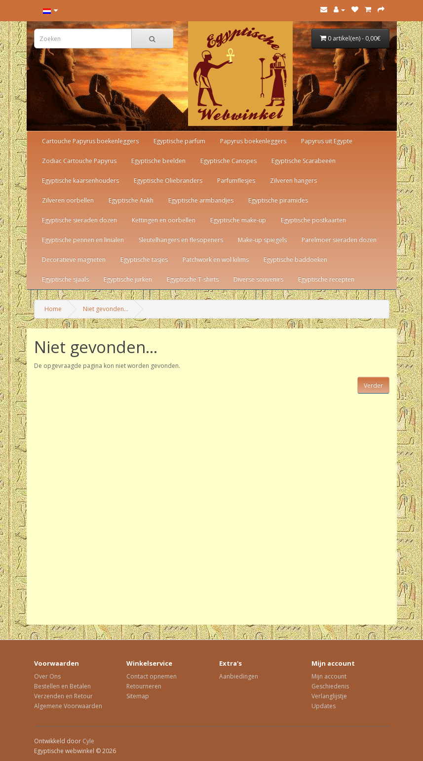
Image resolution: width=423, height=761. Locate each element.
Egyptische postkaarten (313, 220)
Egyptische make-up (238, 220)
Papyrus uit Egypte (326, 141)
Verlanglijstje (329, 696)
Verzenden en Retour (63, 696)
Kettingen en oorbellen (163, 220)
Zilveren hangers (293, 180)
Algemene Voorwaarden (68, 706)
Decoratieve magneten (74, 259)
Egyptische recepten (326, 279)
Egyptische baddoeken (295, 259)
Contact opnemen (151, 676)
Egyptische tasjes (144, 259)
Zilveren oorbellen (68, 200)
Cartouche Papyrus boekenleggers (90, 141)
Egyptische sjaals (65, 279)
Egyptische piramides (278, 200)
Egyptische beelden (158, 161)
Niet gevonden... (105, 309)
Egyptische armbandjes (200, 200)
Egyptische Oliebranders (168, 180)
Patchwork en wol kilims (216, 259)
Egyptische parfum (179, 141)
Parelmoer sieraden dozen (339, 240)
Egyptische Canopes (228, 161)
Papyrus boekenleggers (253, 141)
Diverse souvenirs (258, 279)
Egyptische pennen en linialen (83, 240)
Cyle (88, 741)
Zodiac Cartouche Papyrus (79, 161)
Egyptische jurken (128, 279)
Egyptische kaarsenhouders (80, 180)
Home (53, 309)
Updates (323, 706)
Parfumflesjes (236, 180)
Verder (373, 385)
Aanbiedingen (238, 676)
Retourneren (143, 686)
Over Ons (47, 676)
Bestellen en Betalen (62, 686)
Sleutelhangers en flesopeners (181, 240)
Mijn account (328, 676)
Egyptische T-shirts (193, 279)
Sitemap (137, 696)
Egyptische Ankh (131, 200)
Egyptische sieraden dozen (79, 220)
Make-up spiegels (262, 240)
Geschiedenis (330, 686)
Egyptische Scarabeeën (303, 161)
